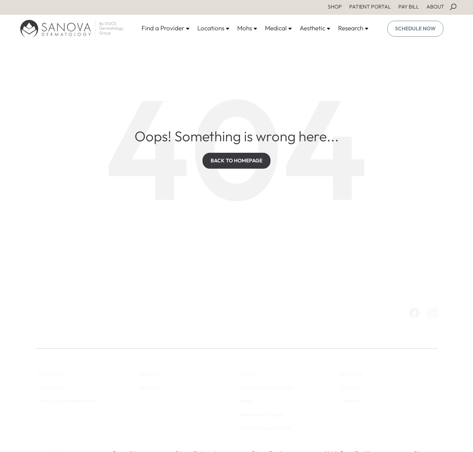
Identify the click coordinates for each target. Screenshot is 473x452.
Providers (50, 373)
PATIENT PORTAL (370, 6)
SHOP (335, 6)
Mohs (247, 28)
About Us (351, 373)
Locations (213, 28)
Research (353, 28)
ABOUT (435, 6)
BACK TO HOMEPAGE (236, 160)
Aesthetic (315, 28)
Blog (245, 400)
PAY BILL (408, 6)
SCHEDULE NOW (415, 28)
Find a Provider (166, 28)
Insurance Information (267, 387)
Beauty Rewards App (265, 427)
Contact (350, 387)
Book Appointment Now (68, 400)
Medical (278, 28)
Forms (248, 373)
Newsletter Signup (262, 414)
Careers (350, 400)
